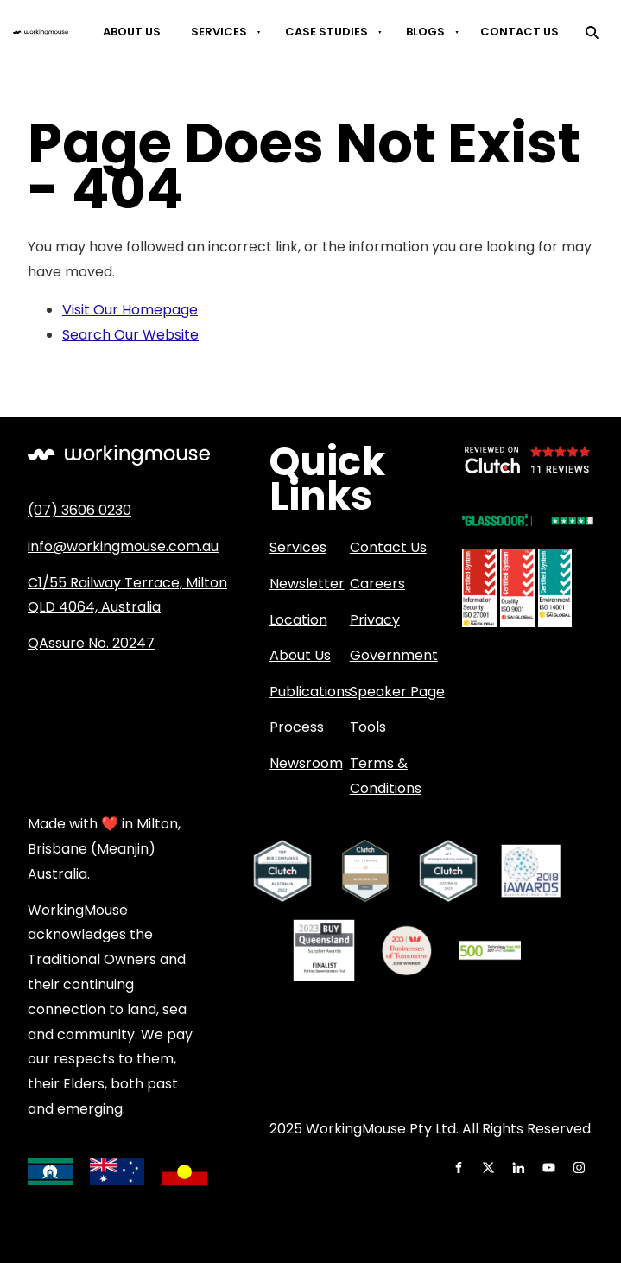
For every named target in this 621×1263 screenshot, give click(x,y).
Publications (310, 691)
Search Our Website (130, 335)
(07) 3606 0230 (79, 510)
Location (298, 620)
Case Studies (326, 31)
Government (394, 655)
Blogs (425, 31)
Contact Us (519, 31)
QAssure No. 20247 (91, 643)
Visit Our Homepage (130, 310)
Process (296, 727)
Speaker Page (397, 691)
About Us (132, 31)
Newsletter (307, 583)
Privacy (375, 620)
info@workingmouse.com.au (123, 546)
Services (219, 31)
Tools (368, 727)
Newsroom (306, 763)
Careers (377, 583)
